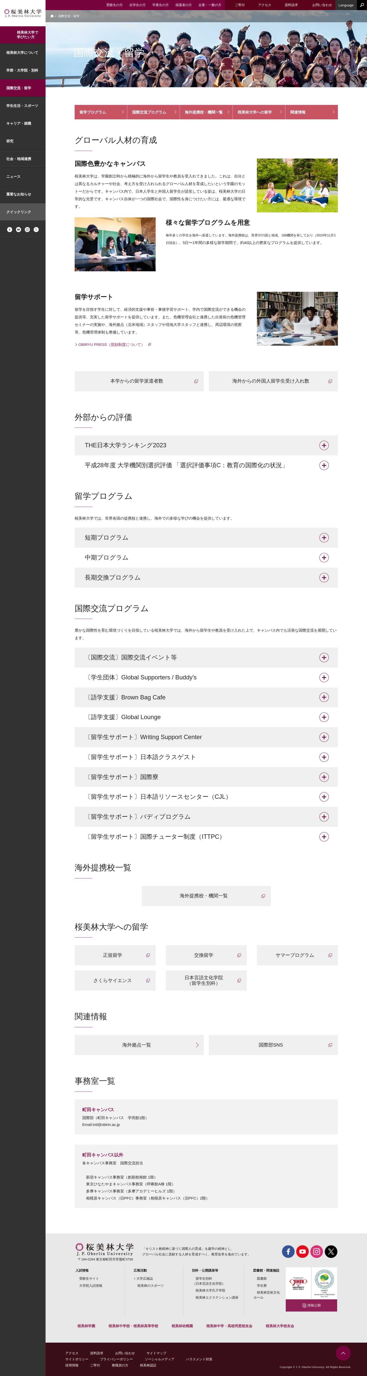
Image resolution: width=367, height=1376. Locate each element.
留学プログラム (92, 112)
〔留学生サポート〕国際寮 (121, 776)
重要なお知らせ (18, 194)
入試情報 (82, 1270)
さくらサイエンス (112, 980)
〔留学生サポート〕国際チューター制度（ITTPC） (155, 836)
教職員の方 (120, 1365)
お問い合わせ (125, 1353)
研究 (9, 141)
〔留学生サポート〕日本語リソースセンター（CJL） (158, 796)
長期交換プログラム (113, 577)
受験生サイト (89, 1278)
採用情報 (71, 1365)
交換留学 (203, 955)
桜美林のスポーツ (150, 1286)
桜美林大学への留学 (255, 112)
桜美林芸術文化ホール (267, 1295)
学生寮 (262, 1286)
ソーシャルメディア (159, 1359)
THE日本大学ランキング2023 (125, 445)
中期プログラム (107, 557)
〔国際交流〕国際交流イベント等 (131, 657)
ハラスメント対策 (199, 1359)
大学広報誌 (144, 1278)
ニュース (13, 176)
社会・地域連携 (18, 159)
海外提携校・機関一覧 (204, 112)
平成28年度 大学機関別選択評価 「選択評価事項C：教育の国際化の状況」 (186, 465)
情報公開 (314, 1305)
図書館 (262, 1278)
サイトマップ (156, 1353)
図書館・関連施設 (266, 1270)
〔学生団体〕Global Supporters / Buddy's (141, 677)
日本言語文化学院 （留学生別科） (204, 980)
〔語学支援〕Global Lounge (123, 717)
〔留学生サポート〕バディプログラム (138, 816)
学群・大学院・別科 (22, 70)
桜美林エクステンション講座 (217, 1297)
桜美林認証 (148, 1365)
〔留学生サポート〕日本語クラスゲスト (140, 756)
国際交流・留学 (18, 88)
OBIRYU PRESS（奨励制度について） (112, 344)
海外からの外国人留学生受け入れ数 (270, 381)
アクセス (71, 1353)
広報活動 (140, 1270)
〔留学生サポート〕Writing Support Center (143, 737)
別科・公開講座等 (205, 1270)
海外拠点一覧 (136, 1045)
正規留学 (112, 955)
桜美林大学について (22, 53)
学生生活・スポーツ (22, 106)
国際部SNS (271, 1045)
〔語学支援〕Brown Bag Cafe (125, 697)
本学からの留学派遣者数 (136, 381)
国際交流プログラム (149, 112)
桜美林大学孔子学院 (210, 1290)
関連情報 (297, 112)
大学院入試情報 (90, 1286)
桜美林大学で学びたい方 (27, 34)
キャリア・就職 (18, 123)
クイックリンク (18, 212)
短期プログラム (107, 537)
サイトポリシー (76, 1359)
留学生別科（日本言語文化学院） (208, 1281)
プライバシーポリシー (116, 1359)
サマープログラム (295, 955)
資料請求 (96, 1353)
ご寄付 (95, 1365)
